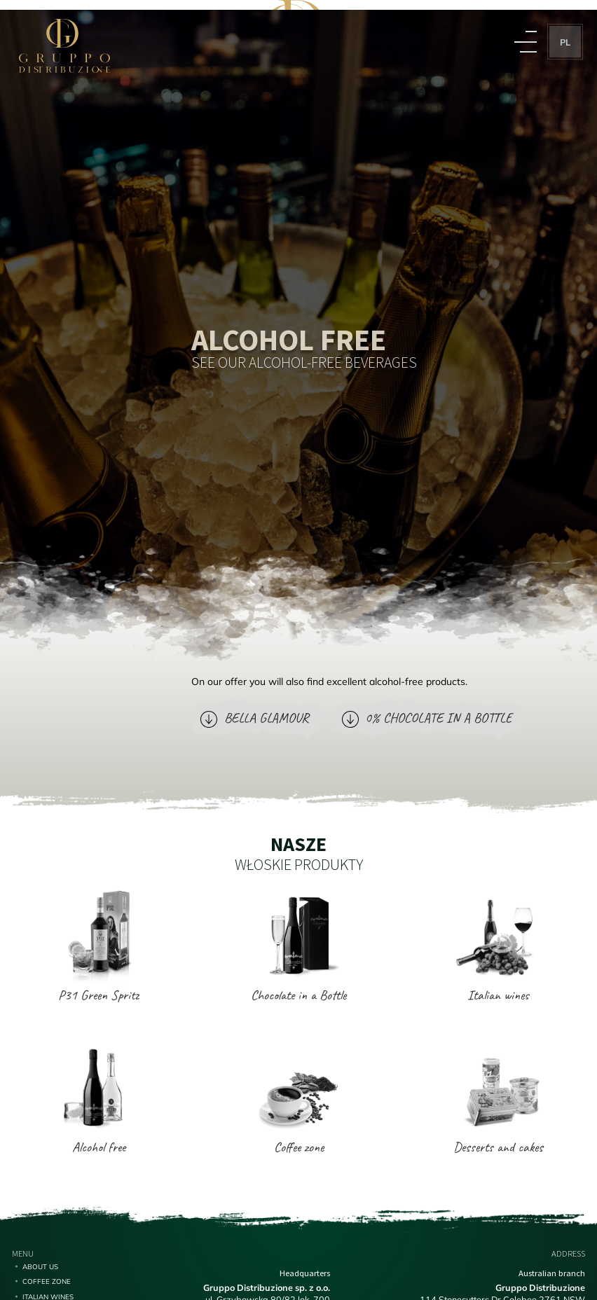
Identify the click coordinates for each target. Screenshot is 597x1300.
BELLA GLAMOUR (266, 717)
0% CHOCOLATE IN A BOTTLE (438, 717)
